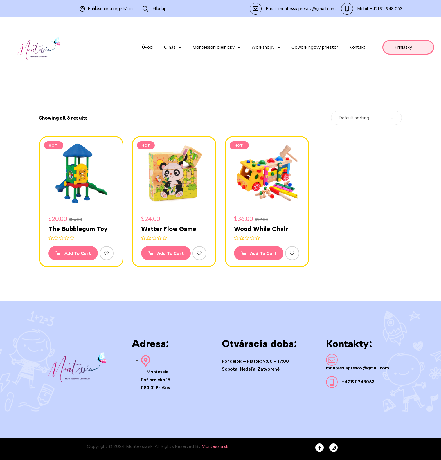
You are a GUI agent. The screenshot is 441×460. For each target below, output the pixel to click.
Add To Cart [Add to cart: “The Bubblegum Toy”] (73, 253)
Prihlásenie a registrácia (106, 8)
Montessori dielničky (216, 47)
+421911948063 (358, 382)
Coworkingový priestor (314, 47)
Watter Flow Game (168, 229)
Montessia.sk (215, 446)
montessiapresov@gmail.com (357, 368)
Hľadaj (154, 8)
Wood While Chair (261, 229)
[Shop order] (366, 118)
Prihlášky (403, 47)
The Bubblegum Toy (78, 229)
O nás (172, 47)
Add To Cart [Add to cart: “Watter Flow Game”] (166, 253)
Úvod (147, 47)
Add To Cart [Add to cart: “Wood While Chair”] (259, 253)
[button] (107, 253)
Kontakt (357, 47)
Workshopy (265, 47)
